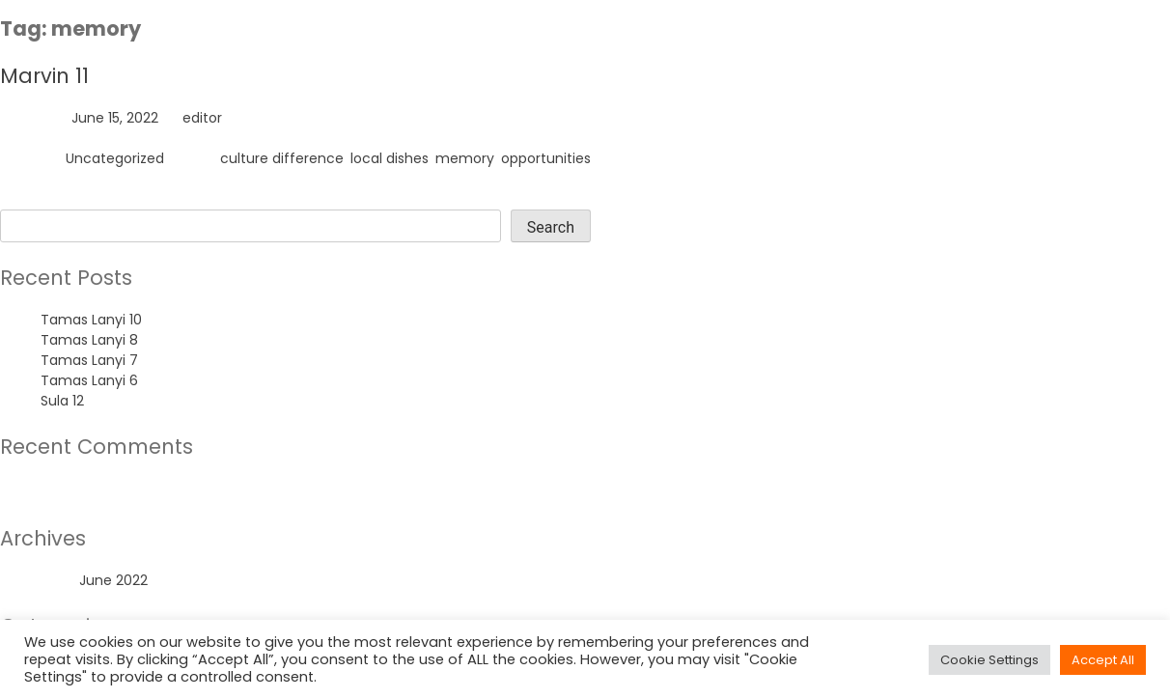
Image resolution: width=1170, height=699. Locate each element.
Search (23, 199)
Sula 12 (62, 400)
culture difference (282, 158)
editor (202, 117)
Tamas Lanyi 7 (89, 360)
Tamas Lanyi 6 (89, 380)
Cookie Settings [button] (989, 660)
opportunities (546, 158)
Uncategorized (115, 158)
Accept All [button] (1103, 660)
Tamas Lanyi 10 (91, 319)
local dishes (389, 158)
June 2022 (113, 580)
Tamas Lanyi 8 (89, 340)
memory (464, 158)
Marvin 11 (44, 76)
